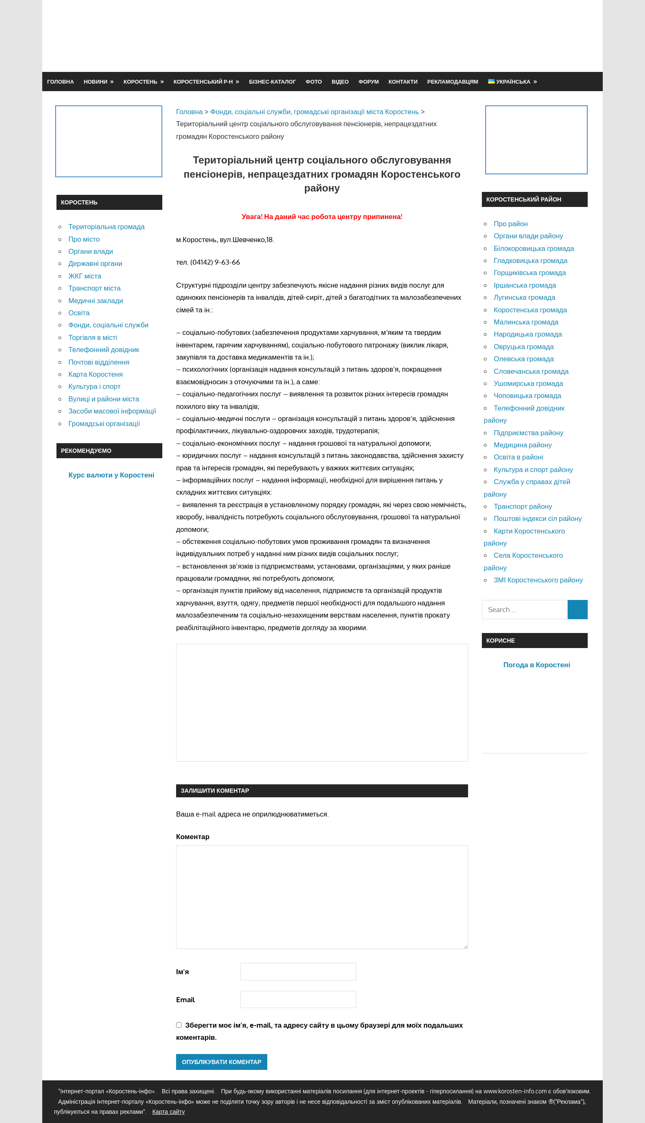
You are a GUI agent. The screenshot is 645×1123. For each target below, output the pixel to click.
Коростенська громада (530, 309)
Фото (314, 81)
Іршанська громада (525, 285)
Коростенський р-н (203, 81)
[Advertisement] (436, 35)
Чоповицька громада (527, 395)
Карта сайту (168, 1111)
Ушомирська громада (528, 383)
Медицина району (523, 444)
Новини (96, 81)
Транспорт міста (94, 287)
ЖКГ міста (84, 275)
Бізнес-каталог (272, 81)
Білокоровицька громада (534, 248)
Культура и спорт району (533, 469)
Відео (340, 81)
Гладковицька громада (530, 260)
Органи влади (90, 251)
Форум (368, 81)
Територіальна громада (106, 226)
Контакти (403, 81)
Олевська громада (524, 358)
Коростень (141, 81)
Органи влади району (528, 235)
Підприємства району (528, 432)
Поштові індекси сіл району (538, 518)
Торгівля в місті (92, 337)
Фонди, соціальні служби (108, 324)
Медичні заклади (95, 300)
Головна (60, 81)
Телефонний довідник (103, 349)
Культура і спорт (94, 386)
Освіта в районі (518, 456)
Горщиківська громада (530, 272)
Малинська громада (526, 321)
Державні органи (95, 263)
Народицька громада (528, 333)
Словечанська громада (531, 371)
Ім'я (182, 971)
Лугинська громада (524, 297)
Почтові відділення (98, 361)
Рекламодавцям (453, 81)
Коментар (193, 836)
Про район (510, 223)
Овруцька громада (524, 346)
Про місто (84, 239)
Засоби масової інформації (112, 410)
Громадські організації (104, 423)
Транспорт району (523, 506)
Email (185, 999)
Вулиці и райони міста (103, 398)
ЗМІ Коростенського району (538, 579)
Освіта (79, 312)
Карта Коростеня (95, 374)
